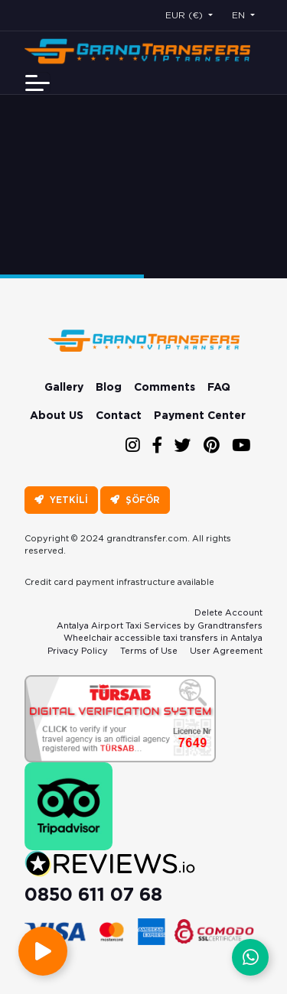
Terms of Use (149, 650)
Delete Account (228, 612)
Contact (119, 415)
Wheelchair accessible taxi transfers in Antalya (163, 637)
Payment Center (200, 415)
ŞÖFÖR (135, 499)
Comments (164, 387)
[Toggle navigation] (37, 83)
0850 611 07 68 (93, 894)
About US (56, 415)
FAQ (218, 387)
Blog (109, 387)
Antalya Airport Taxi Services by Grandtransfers (160, 625)
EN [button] (240, 15)
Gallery (63, 387)
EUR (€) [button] (185, 15)
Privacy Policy (77, 650)
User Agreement (226, 650)
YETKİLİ (61, 499)
